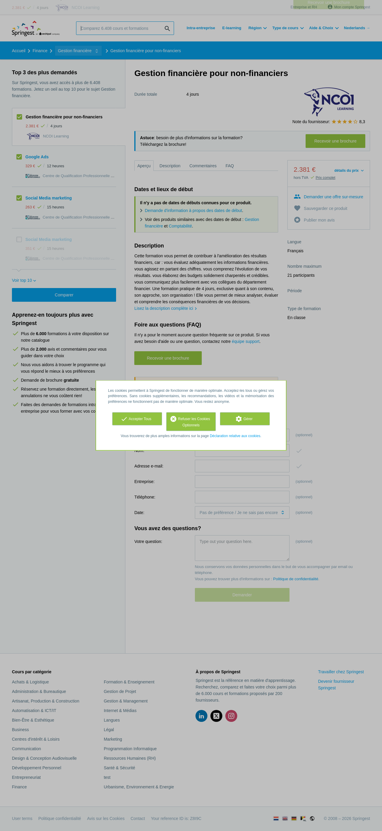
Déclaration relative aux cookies (235, 436)
